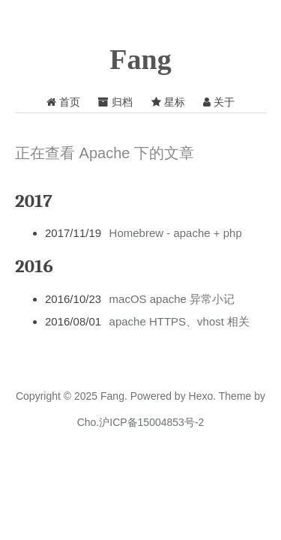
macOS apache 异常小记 (172, 298)
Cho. (88, 422)
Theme (233, 396)
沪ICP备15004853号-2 (151, 422)
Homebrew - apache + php (175, 232)
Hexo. (201, 396)
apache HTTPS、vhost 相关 (179, 321)
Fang (140, 59)
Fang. (113, 396)
